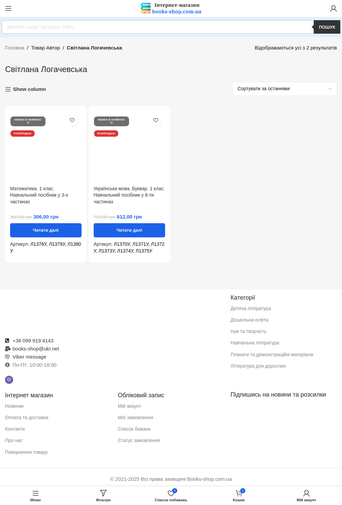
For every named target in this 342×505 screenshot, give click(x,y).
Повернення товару (26, 452)
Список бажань (134, 429)
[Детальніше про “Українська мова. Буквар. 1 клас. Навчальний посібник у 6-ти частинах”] (129, 230)
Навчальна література (254, 342)
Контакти (15, 429)
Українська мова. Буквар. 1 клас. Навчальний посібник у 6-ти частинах (129, 195)
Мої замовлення (135, 417)
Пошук (327, 27)
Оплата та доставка (27, 417)
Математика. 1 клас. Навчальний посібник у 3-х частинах (39, 195)
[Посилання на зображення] (114, 311)
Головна (14, 47)
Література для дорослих (258, 366)
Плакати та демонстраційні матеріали (271, 354)
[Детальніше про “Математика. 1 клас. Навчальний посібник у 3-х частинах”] (46, 230)
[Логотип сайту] (171, 8)
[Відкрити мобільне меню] (8, 8)
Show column (29, 89)
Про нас (14, 440)
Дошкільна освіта (249, 320)
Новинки (14, 406)
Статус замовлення (139, 440)
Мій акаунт (129, 406)
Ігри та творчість (248, 331)
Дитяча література (250, 308)
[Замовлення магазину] (284, 89)
